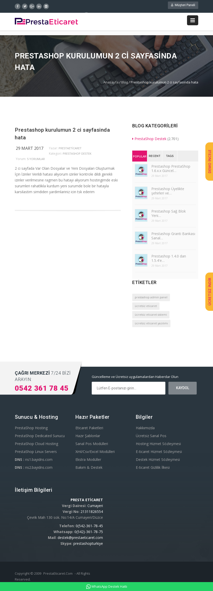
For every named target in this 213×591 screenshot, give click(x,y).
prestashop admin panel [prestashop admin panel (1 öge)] (151, 298)
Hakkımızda (145, 428)
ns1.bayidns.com (33, 460)
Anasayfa (110, 83)
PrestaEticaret (70, 149)
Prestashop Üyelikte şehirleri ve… (167, 192)
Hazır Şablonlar (87, 436)
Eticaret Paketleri (89, 428)
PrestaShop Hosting (31, 428)
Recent (155, 157)
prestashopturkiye (88, 544)
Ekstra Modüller (88, 460)
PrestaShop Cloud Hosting (36, 444)
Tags (170, 157)
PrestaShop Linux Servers (36, 452)
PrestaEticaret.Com (58, 574)
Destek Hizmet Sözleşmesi (158, 460)
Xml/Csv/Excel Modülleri (95, 452)
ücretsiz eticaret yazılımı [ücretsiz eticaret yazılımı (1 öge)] (151, 324)
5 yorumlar (36, 160)
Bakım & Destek (88, 468)
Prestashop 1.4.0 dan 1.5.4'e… (168, 259)
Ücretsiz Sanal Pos (151, 436)
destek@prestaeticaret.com (80, 538)
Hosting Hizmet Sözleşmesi (158, 444)
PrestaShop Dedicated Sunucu (40, 436)
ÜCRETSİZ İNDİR (209, 292)
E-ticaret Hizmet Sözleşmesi (159, 452)
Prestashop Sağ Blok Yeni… (168, 214)
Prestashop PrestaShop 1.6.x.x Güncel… (170, 169)
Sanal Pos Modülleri (91, 444)
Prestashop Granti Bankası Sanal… (173, 236)
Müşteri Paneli (183, 6)
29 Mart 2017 (29, 149)
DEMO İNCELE (209, 162)
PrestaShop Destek (77, 154)
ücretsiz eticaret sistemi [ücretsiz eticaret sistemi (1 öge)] (151, 315)
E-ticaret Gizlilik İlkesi (153, 468)
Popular (140, 157)
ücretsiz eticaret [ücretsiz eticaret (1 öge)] (146, 307)
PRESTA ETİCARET (87, 500)
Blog (124, 83)
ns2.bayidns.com (33, 468)
